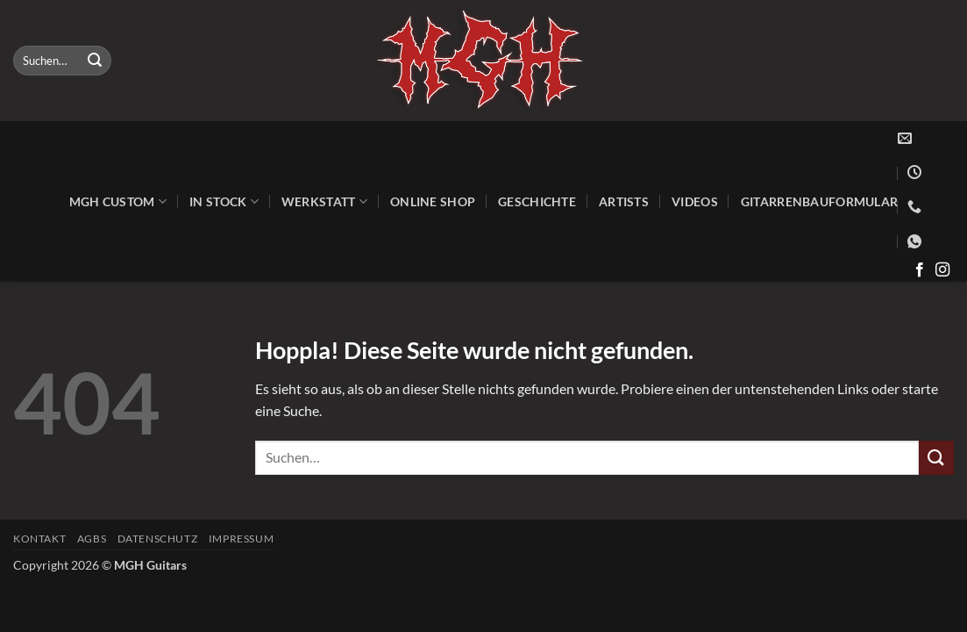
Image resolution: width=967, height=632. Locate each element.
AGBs (91, 538)
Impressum (241, 538)
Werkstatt (324, 201)
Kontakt (39, 538)
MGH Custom (118, 201)
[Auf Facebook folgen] (920, 270)
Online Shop (432, 201)
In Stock (224, 201)
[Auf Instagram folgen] (942, 270)
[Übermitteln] (95, 60)
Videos (695, 201)
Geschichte (537, 201)
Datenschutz (157, 538)
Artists (624, 201)
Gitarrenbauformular (819, 201)
